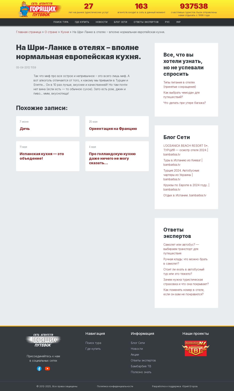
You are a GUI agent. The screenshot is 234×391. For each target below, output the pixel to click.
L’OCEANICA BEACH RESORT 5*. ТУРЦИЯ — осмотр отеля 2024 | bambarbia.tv (185, 150)
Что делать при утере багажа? (184, 103)
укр (178, 22)
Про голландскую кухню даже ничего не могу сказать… (112, 158)
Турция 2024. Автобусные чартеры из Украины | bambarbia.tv (181, 175)
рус (167, 22)
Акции (135, 354)
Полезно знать (141, 372)
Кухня (65, 32)
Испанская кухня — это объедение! (42, 156)
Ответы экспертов (146, 22)
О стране (51, 32)
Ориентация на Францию (113, 128)
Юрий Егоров (190, 386)
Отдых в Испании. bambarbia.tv (184, 195)
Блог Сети (120, 22)
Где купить (82, 22)
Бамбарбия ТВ (141, 366)
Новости (101, 22)
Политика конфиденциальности (115, 386)
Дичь (25, 128)
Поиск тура (60, 22)
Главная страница (28, 32)
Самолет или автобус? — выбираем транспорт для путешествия (181, 249)
